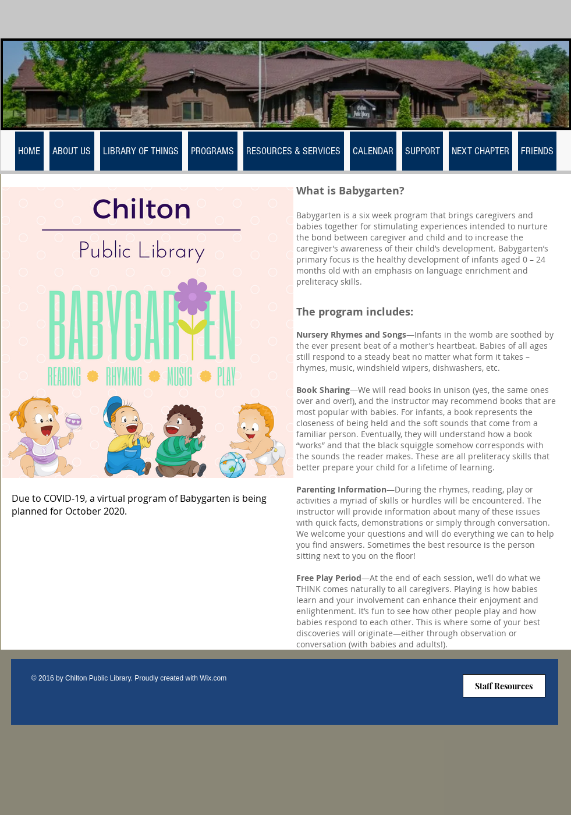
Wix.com (213, 678)
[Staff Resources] (504, 685)
